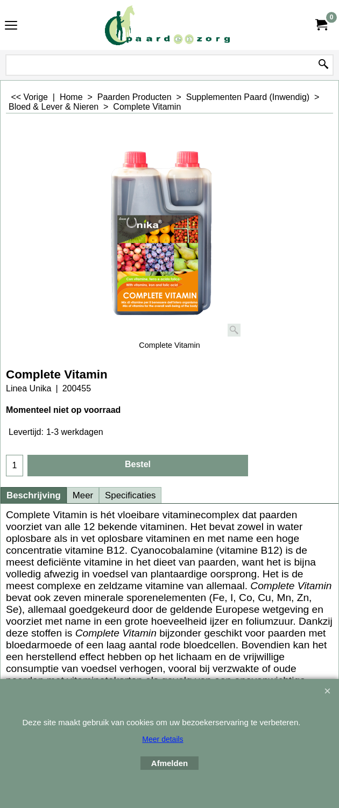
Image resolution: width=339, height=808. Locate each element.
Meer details (162, 739)
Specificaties (130, 495)
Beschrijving (33, 495)
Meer (83, 495)
